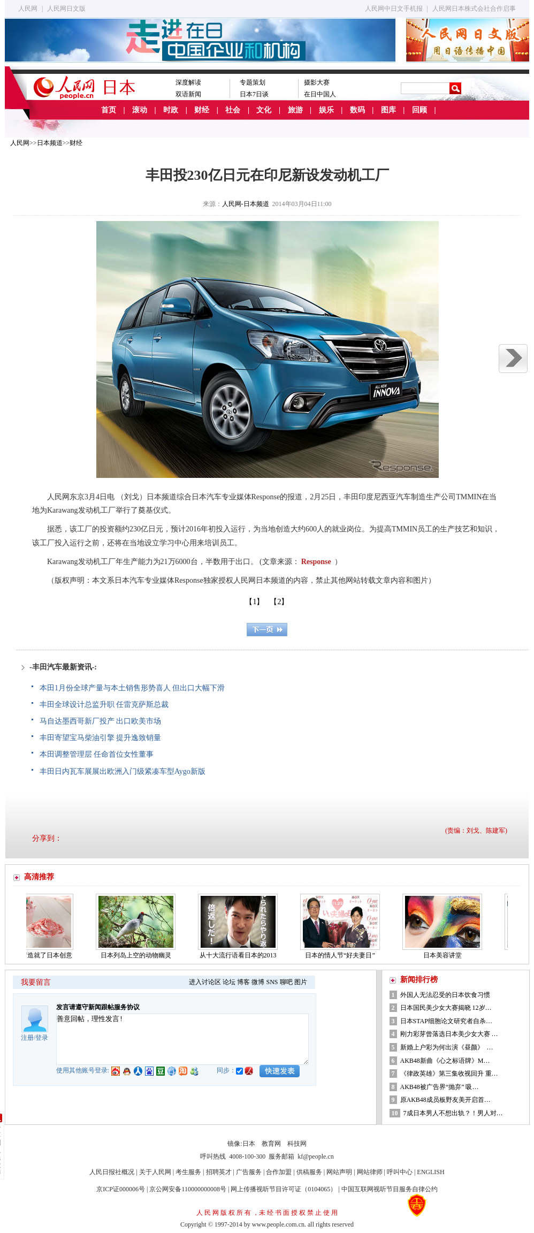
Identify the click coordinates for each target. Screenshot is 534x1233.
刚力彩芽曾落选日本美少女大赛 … (449, 1034)
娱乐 (326, 110)
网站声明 (339, 1172)
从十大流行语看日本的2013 (240, 955)
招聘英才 (219, 1172)
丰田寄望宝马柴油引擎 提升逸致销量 (101, 738)
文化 (263, 110)
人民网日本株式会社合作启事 (474, 8)
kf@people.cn (315, 1156)
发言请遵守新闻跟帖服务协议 (98, 1007)
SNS (272, 982)
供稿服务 (309, 1172)
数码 (357, 110)
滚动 (139, 110)
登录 (41, 1037)
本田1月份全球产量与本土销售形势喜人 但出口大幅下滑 (132, 688)
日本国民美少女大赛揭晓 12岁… (446, 1007)
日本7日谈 (254, 94)
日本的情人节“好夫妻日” (343, 955)
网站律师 (370, 1172)
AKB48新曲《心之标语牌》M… (445, 1060)
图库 (388, 110)
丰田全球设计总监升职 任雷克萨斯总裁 (104, 705)
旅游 (295, 110)
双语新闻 (188, 94)
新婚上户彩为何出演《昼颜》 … (446, 1047)
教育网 (271, 1143)
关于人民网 (155, 1172)
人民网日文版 (66, 8)
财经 (201, 110)
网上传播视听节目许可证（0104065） (284, 1189)
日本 (248, 1143)
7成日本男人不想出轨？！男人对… (453, 1113)
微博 (257, 982)
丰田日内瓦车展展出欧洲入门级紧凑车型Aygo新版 (122, 771)
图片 (300, 982)
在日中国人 (320, 94)
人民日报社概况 (111, 1172)
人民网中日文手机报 (394, 8)
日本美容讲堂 (445, 955)
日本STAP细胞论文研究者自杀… (446, 1021)
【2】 (279, 602)
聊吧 (286, 982)
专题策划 (252, 82)
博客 (243, 982)
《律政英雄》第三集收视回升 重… (449, 1073)
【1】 (254, 602)
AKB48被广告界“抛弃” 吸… (439, 1087)
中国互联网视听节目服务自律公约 (389, 1189)
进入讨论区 (205, 982)
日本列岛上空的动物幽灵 (138, 955)
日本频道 (50, 143)
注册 (27, 1037)
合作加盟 (279, 1172)
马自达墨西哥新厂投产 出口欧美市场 (101, 721)
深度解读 (188, 82)
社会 (232, 110)
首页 (108, 110)
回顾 (419, 110)
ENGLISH (430, 1172)
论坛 (229, 982)
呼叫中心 (400, 1172)
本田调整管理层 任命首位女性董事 (97, 754)
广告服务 (249, 1172)
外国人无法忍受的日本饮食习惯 (445, 995)
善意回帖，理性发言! (182, 1039)
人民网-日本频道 (245, 204)
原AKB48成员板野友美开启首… (445, 1099)
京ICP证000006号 (120, 1189)
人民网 (27, 8)
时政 (170, 110)
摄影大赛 (317, 82)
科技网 (297, 1143)
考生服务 (188, 1172)
